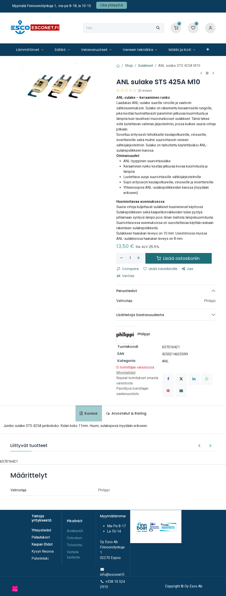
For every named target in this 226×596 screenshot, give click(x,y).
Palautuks (39, 537)
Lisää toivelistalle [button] (160, 268)
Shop (129, 65)
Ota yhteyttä (111, 5)
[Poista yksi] (121, 258)
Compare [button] (128, 268)
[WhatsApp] (207, 378)
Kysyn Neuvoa (43, 551)
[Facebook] (168, 378)
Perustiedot (126, 290)
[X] (181, 378)
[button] (199, 445)
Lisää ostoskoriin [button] (178, 258)
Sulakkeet (145, 65)
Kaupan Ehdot (42, 544)
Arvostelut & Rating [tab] (126, 413)
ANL (165, 361)
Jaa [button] (187, 268)
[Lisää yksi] (138, 258)
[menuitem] (29, 49)
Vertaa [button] (125, 275)
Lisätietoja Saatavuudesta (140, 314)
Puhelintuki (40, 558)
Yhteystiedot (42, 530)
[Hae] (158, 28)
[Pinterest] (168, 390)
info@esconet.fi (112, 574)
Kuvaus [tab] (89, 413)
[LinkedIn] (194, 378)
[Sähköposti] (181, 390)
